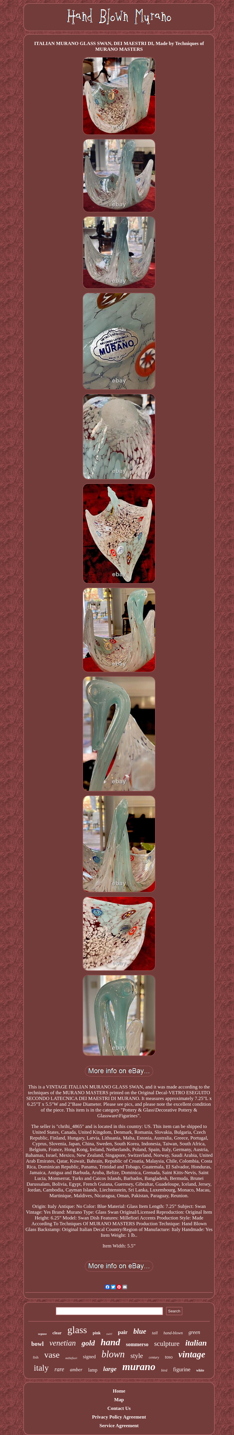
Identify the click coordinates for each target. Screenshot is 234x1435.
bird (164, 1370)
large (109, 1368)
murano (139, 1366)
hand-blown (173, 1333)
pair (123, 1332)
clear (57, 1333)
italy (41, 1367)
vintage (191, 1354)
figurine (181, 1369)
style (137, 1355)
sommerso (137, 1344)
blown (113, 1354)
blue (139, 1331)
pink (97, 1333)
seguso (42, 1333)
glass (77, 1329)
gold (88, 1343)
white (200, 1370)
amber (76, 1369)
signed (89, 1356)
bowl (37, 1343)
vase (52, 1354)
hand (110, 1342)
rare (59, 1369)
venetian (63, 1343)
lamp (92, 1369)
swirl (109, 1333)
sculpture (167, 1343)
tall (155, 1333)
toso (169, 1356)
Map (119, 1399)
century (154, 1357)
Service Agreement (119, 1425)
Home (119, 1391)
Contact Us (119, 1408)
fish (36, 1357)
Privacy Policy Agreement (119, 1417)
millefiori (71, 1358)
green (194, 1332)
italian (196, 1342)
